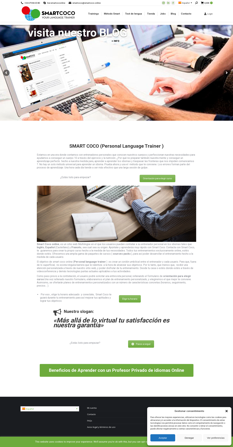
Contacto (91, 414)
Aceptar (163, 437)
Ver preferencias (216, 437)
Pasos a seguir (141, 344)
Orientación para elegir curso (157, 178)
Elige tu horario (129, 299)
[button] (226, 411)
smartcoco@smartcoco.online (86, 3)
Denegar (189, 437)
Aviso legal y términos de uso (101, 427)
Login (208, 13)
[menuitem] (93, 14)
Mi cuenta (92, 407)
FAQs (89, 420)
